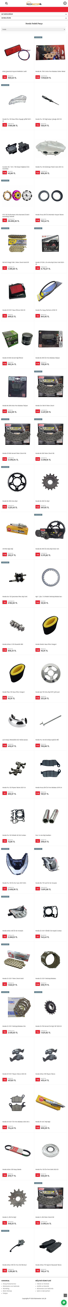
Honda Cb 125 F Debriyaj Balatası (45, 978)
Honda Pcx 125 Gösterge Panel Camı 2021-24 (49, 167)
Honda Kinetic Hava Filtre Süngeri (45, 644)
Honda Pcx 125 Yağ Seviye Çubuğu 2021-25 (48, 119)
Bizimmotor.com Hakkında (11, 1286)
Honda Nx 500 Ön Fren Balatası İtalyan (47, 358)
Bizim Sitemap (7, 1291)
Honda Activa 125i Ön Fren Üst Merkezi (14, 1265)
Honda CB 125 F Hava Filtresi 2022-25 (13, 310)
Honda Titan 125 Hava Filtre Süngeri (13, 692)
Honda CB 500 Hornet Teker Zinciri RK (14, 453)
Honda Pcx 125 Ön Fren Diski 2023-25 (46, 1169)
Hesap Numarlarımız (9, 1284)
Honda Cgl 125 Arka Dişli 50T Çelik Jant (47, 692)
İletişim (5, 1293)
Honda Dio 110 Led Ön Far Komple (46, 883)
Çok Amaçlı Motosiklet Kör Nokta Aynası (15, 740)
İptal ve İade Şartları (43, 1291)
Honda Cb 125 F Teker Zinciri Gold (12, 978)
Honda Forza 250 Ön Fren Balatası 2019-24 (48, 787)
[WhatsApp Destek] (64, 1302)
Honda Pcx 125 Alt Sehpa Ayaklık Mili (47, 740)
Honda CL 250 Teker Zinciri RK (44, 1217)
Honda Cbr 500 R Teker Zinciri (44, 405)
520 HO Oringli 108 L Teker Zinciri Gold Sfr (15, 262)
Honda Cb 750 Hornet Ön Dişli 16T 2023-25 (48, 1026)
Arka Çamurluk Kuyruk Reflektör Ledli (14, 71)
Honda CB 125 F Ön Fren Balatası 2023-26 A (15, 1122)
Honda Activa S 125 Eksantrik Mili (12, 644)
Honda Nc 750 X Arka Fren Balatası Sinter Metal (50, 71)
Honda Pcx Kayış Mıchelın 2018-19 (46, 310)
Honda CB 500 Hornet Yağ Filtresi (12, 358)
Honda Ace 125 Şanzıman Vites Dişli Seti (14, 596)
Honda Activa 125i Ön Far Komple (12, 931)
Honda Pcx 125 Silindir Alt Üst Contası (14, 835)
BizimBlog (6, 1288)
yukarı (65, 1295)
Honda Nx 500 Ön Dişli (42, 501)
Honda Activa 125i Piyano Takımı (45, 1074)
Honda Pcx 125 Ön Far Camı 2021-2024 (14, 883)
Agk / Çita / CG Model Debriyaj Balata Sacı (48, 596)
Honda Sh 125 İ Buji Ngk (42, 1122)
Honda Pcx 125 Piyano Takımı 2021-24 (14, 787)
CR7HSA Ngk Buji (7, 549)
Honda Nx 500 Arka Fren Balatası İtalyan (15, 405)
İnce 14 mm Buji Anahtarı (43, 835)
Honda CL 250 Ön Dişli (9, 1217)
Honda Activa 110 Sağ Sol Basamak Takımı (48, 1265)
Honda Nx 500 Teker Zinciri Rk (44, 453)
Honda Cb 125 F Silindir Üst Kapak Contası (48, 931)
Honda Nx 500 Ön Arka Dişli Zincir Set (47, 549)
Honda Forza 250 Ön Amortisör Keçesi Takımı (49, 215)
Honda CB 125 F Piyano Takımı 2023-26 (14, 1074)
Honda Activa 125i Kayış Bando (11, 1169)
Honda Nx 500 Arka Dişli (9, 501)
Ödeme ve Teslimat (43, 1284)
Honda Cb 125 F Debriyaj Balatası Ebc (14, 1026)
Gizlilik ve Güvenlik (43, 1286)
